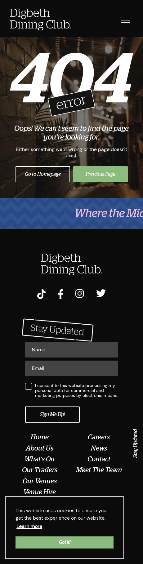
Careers (99, 437)
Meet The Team (99, 470)
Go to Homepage (43, 174)
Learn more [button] (29, 526)
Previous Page (100, 174)
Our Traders (39, 470)
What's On (40, 459)
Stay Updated (135, 443)
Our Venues (40, 481)
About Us (39, 448)
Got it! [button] (64, 542)
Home (40, 437)
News (99, 448)
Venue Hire (39, 492)
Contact (98, 459)
